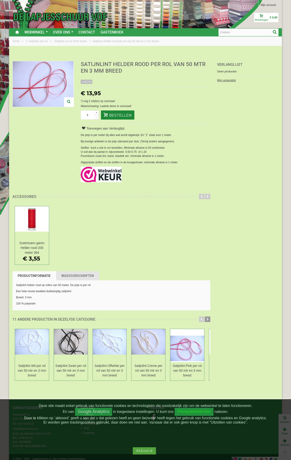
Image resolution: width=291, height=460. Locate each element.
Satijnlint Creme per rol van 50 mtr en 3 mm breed (151, 370)
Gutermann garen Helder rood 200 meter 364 (32, 247)
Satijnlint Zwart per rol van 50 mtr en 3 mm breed (71, 370)
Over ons (63, 32)
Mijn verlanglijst (226, 80)
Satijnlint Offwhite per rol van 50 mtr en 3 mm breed (111, 370)
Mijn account (268, 5)
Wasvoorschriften (77, 276)
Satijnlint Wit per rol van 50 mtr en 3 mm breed (32, 370)
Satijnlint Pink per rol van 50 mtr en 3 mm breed (190, 370)
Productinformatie (34, 276)
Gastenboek (111, 32)
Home (16, 41)
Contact (86, 32)
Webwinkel (36, 32)
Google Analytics (93, 411)
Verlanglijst (230, 64)
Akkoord (144, 451)
